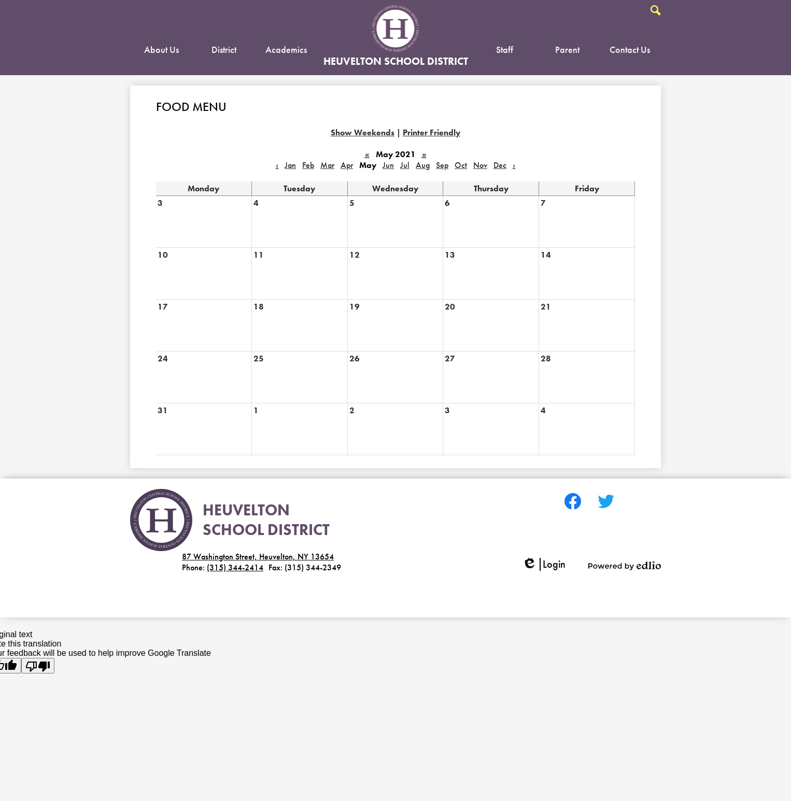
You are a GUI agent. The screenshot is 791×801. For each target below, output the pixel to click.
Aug (423, 165)
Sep (442, 165)
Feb (308, 165)
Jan (290, 165)
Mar (327, 165)
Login (544, 564)
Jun (388, 165)
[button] (161, 52)
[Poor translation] (37, 665)
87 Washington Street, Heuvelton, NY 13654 (258, 556)
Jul (404, 165)
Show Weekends (362, 132)
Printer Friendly (431, 132)
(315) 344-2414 (235, 567)
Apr (347, 165)
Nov (480, 165)
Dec (499, 165)
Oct (461, 165)
